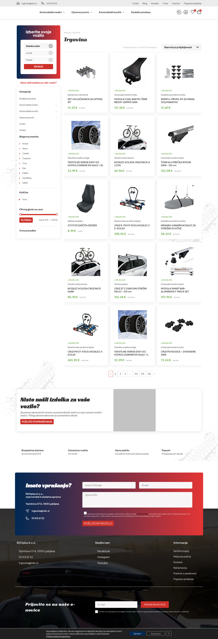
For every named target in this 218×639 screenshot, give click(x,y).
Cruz (24, 163)
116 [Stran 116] (149, 373)
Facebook (103, 550)
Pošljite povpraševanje (37, 421)
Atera (25, 148)
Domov (67, 32)
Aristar (25, 143)
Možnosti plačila (182, 555)
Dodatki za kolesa (140, 12)
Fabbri (25, 173)
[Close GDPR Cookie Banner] (168, 633)
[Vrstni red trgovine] (181, 47)
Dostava (177, 561)
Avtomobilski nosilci (52, 12)
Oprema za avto (81, 12)
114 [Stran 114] (136, 373)
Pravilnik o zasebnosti (185, 572)
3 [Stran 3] (120, 373)
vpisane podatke (142, 513)
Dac (24, 168)
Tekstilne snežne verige (78, 157)
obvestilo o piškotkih (181, 611)
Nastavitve (156, 633)
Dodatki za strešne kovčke (173, 94)
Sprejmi (137, 633)
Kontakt (155, 3)
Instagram (103, 556)
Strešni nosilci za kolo (124, 157)
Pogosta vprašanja (192, 3)
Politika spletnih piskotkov (58, 636)
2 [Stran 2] (115, 373)
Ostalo (22, 130)
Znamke (176, 3)
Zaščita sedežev (75, 220)
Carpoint (26, 158)
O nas (165, 3)
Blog (145, 3)
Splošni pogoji (181, 550)
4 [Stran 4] (125, 373)
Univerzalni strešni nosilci (125, 94)
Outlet (136, 3)
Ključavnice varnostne (78, 94)
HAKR (25, 182)
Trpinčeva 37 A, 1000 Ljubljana (42, 503)
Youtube (102, 562)
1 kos (24, 199)
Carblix (25, 153)
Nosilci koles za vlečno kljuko (127, 220)
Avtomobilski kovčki (112, 12)
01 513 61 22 (52, 3)
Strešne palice (121, 283)
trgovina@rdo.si (29, 3)
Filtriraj (26, 220)
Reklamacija (180, 567)
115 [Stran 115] (142, 373)
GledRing (26, 178)
